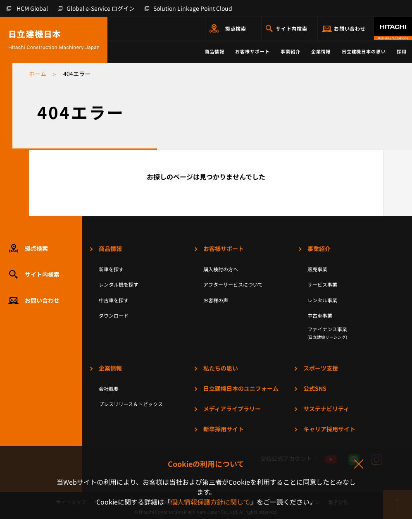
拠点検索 (236, 28)
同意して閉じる (358, 464)
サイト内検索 (292, 28)
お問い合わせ (350, 28)
